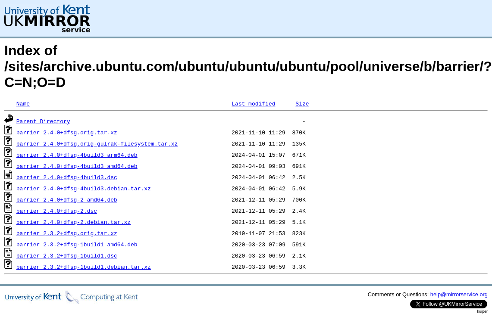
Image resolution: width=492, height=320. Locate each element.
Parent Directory (43, 121)
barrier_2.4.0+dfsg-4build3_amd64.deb (77, 166)
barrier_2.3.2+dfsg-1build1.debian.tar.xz (83, 266)
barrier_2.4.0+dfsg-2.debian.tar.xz (73, 222)
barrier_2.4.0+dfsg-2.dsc (56, 210)
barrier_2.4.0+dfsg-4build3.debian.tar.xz (83, 188)
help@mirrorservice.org (459, 294)
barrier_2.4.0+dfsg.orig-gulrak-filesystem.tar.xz (97, 143)
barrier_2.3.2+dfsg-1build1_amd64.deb (77, 244)
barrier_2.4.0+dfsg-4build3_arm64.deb (77, 154)
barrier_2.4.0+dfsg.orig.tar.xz (66, 132)
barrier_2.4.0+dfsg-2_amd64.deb (66, 199)
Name (23, 103)
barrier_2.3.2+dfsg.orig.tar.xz (66, 233)
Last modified (253, 103)
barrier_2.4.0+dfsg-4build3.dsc (66, 177)
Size (302, 103)
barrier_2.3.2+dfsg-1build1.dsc (66, 255)
